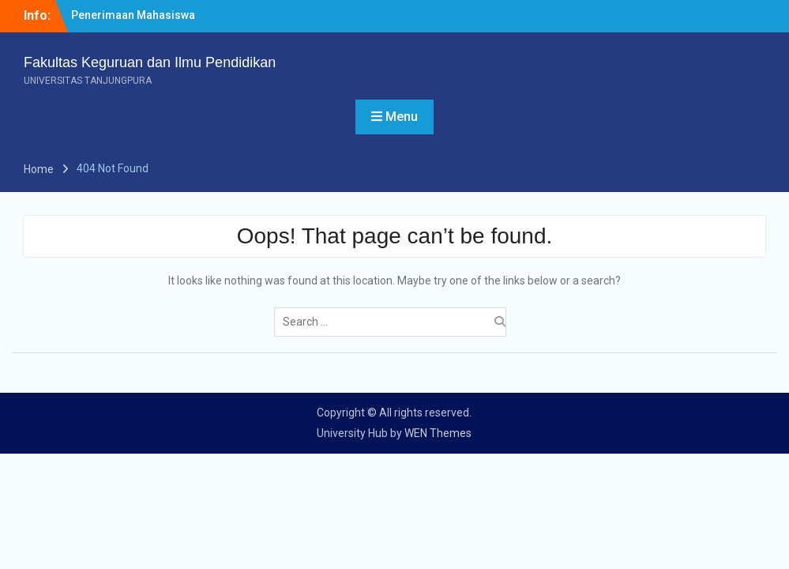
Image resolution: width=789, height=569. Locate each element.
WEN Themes (438, 433)
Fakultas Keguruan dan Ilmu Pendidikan (150, 62)
